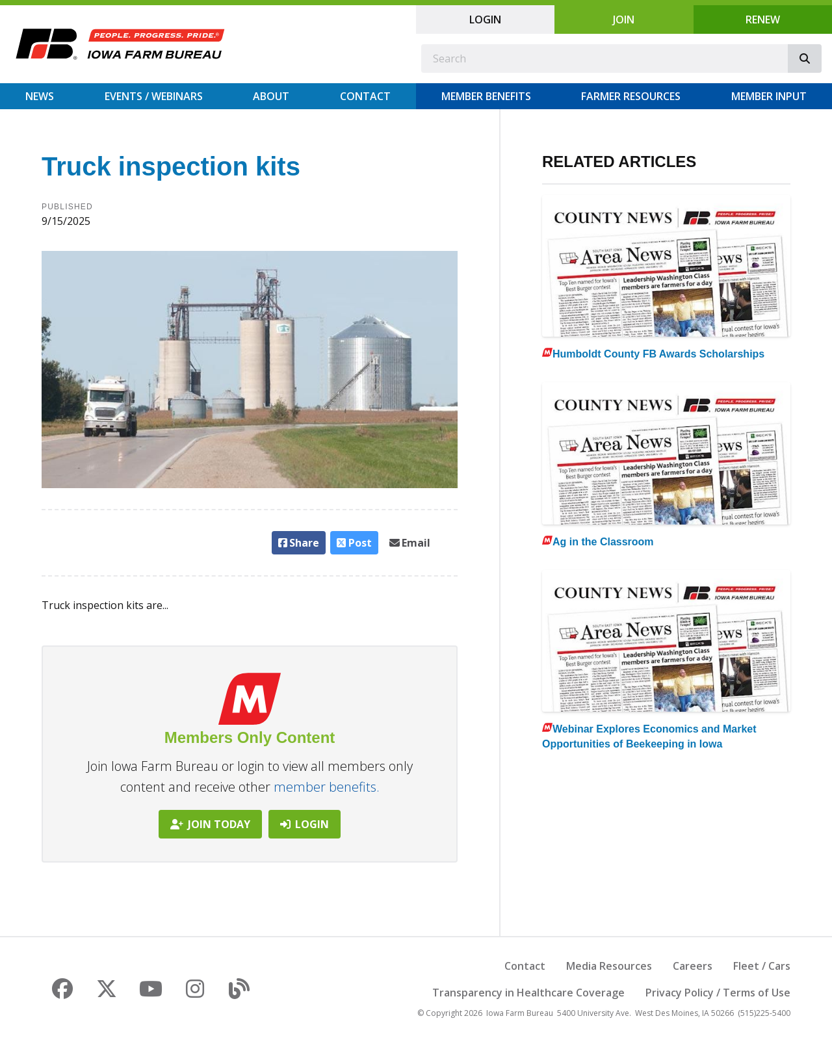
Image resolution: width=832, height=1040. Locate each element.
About (271, 96)
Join (623, 19)
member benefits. (327, 787)
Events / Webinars (154, 96)
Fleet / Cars (761, 966)
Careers (692, 966)
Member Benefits (486, 96)
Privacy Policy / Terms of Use (717, 992)
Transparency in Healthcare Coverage (528, 992)
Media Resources (609, 966)
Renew (763, 19)
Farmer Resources (631, 96)
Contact (365, 96)
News (39, 96)
